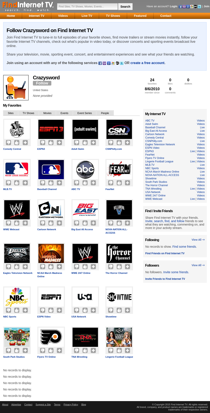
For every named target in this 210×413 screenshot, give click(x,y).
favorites (152, 81)
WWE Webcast (11, 229)
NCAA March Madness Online (49, 275)
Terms (57, 404)
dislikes (188, 81)
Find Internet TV (28, 6)
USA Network (78, 316)
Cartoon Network (46, 229)
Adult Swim (77, 149)
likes (170, 81)
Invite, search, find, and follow (164, 221)
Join (206, 6)
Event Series (84, 113)
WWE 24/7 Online (81, 273)
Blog (83, 404)
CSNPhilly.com (113, 149)
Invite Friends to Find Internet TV (165, 278)
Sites (11, 113)
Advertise (16, 404)
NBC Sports (9, 316)
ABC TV (75, 189)
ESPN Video (44, 316)
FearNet (109, 189)
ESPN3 (41, 149)
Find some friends (184, 246)
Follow (42, 83)
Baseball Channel (47, 189)
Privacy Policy (71, 404)
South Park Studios (14, 357)
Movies (47, 113)
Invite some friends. (176, 272)
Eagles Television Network (17, 273)
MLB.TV (7, 189)
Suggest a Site (43, 404)
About (5, 404)
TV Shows (28, 113)
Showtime (110, 316)
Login (173, 6)
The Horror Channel (116, 273)
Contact (28, 404)
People (105, 113)
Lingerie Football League (119, 357)
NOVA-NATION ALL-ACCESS (116, 231)
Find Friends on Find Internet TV (165, 253)
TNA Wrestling (79, 357)
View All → (198, 240)
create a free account (147, 63)
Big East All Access (82, 229)
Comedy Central (12, 149)
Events (64, 113)
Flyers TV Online (46, 357)
